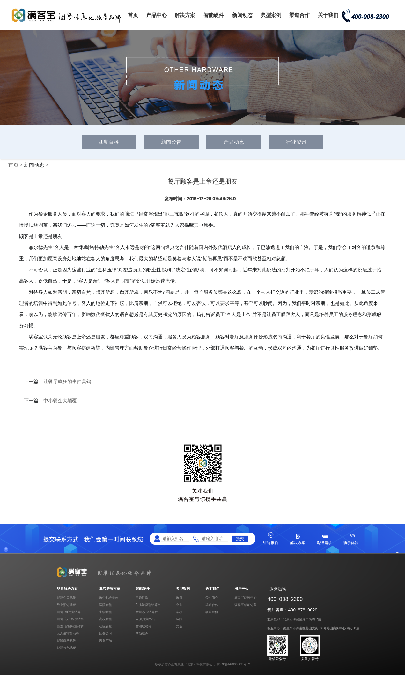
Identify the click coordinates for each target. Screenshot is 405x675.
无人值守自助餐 (68, 633)
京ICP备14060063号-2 (233, 664)
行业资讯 (296, 142)
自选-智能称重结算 (70, 626)
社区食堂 (105, 626)
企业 (179, 605)
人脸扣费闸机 (145, 619)
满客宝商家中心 (245, 597)
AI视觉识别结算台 (148, 605)
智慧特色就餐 (66, 647)
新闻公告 (171, 142)
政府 (179, 597)
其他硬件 (142, 633)
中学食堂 (105, 612)
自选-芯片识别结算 (70, 619)
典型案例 (271, 15)
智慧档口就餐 (66, 597)
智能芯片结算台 (147, 612)
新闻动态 (242, 15)
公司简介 (211, 597)
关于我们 (328, 15)
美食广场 (105, 640)
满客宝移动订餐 (245, 605)
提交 (240, 538)
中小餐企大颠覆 (60, 400)
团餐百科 (109, 142)
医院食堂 (105, 605)
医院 (179, 619)
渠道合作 (299, 15)
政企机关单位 (108, 597)
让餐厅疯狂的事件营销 (67, 381)
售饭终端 (142, 597)
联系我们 (211, 612)
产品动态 (234, 142)
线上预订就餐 (66, 605)
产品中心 (156, 15)
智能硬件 (213, 15)
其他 (179, 626)
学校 (179, 612)
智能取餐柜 (143, 626)
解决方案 (185, 15)
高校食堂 (105, 619)
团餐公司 (105, 633)
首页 (133, 15)
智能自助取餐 (66, 640)
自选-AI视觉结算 (69, 612)
